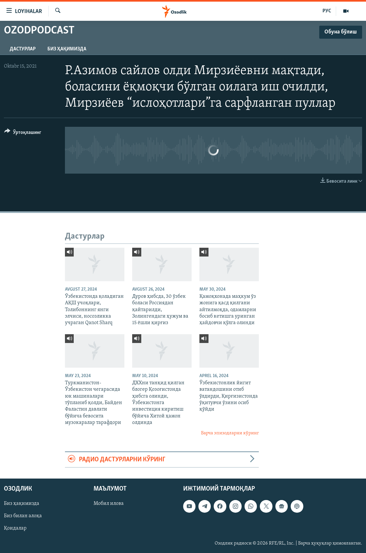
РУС (326, 11)
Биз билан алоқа (23, 516)
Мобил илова (109, 504)
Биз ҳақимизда (66, 49)
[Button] (22, 133)
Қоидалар (15, 528)
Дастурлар (23, 49)
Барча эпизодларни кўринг (230, 433)
